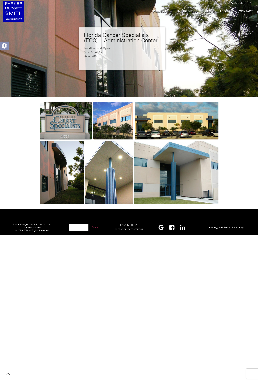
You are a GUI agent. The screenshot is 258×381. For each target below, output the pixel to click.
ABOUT (227, 11)
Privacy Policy (129, 225)
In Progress (187, 11)
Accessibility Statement (129, 229)
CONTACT (246, 11)
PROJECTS (162, 11)
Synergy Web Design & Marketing (226, 227)
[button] (4, 46)
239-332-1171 (242, 2)
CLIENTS (208, 11)
